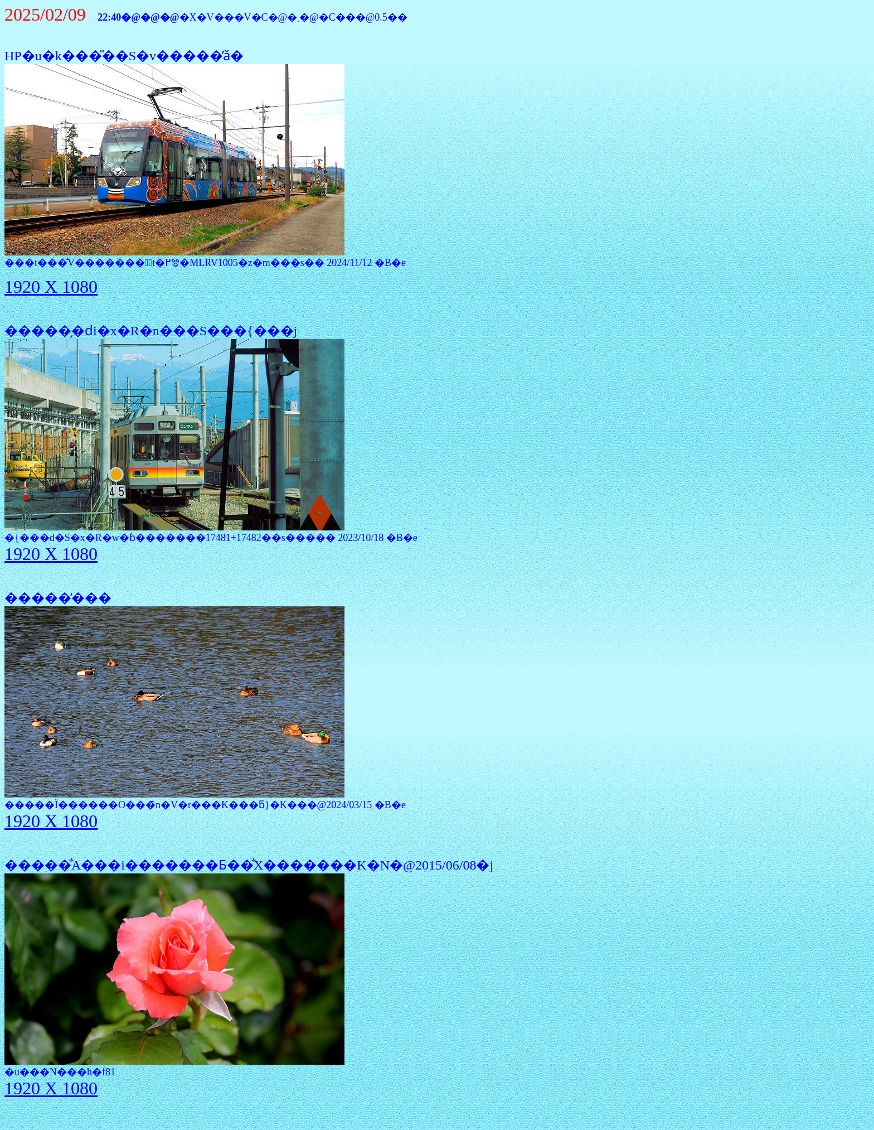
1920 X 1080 (51, 287)
